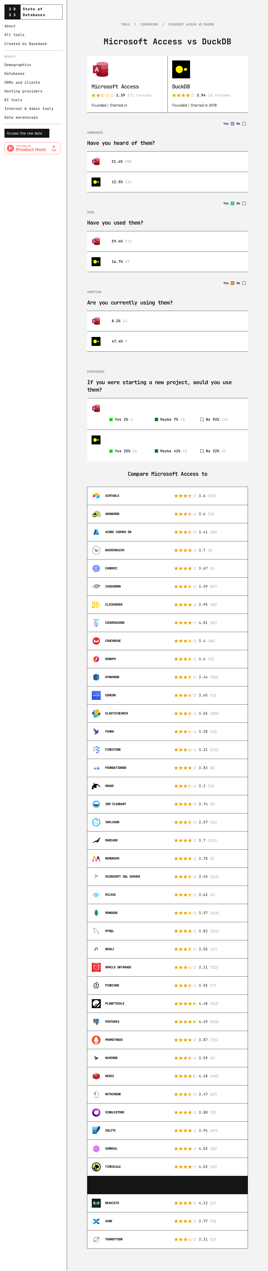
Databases (14, 73)
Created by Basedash (25, 43)
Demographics (17, 64)
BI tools (13, 100)
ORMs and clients (22, 82)
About (10, 26)
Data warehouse (20, 117)
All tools (14, 34)
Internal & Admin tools (29, 108)
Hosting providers (23, 91)
